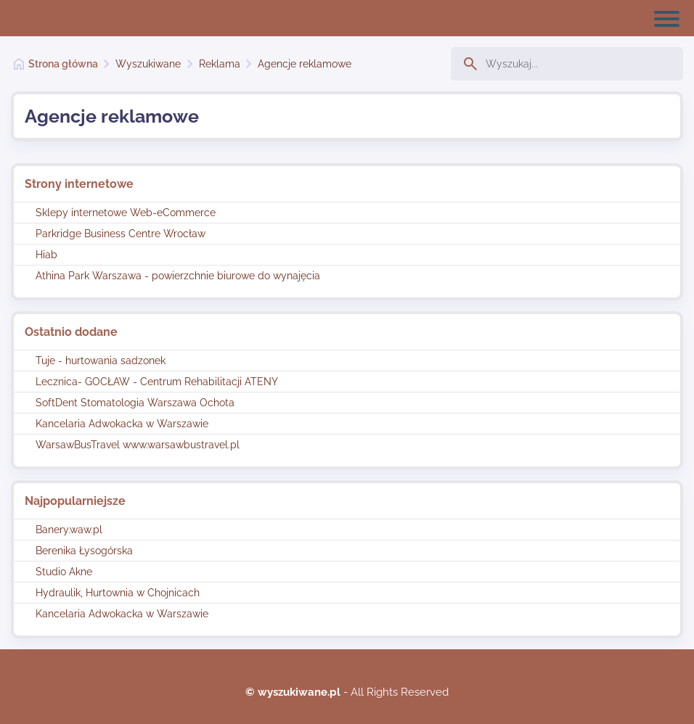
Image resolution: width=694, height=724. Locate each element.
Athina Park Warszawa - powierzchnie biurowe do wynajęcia (178, 275)
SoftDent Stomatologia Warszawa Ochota (135, 402)
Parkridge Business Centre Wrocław (120, 233)
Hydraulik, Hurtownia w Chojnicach (118, 592)
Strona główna (63, 64)
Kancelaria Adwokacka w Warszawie (122, 423)
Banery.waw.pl (69, 529)
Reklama (219, 64)
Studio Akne (64, 571)
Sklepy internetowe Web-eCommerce (126, 212)
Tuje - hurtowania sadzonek (101, 360)
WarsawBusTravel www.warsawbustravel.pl (138, 445)
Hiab (46, 254)
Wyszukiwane (148, 64)
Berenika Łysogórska (84, 550)
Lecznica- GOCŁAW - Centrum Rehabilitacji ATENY (157, 381)
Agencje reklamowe (304, 64)
